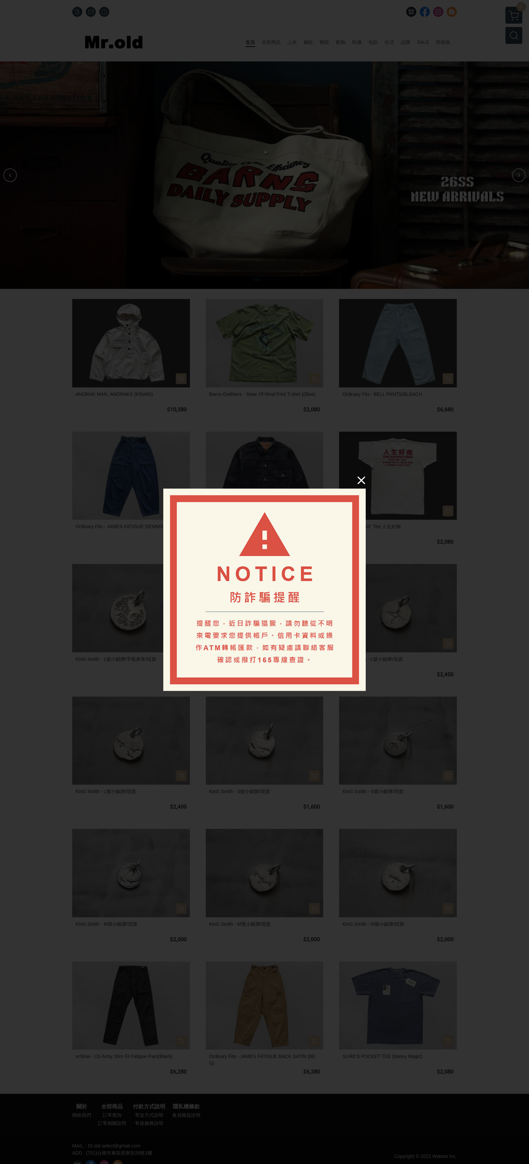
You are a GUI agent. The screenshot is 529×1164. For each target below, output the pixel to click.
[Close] (361, 480)
